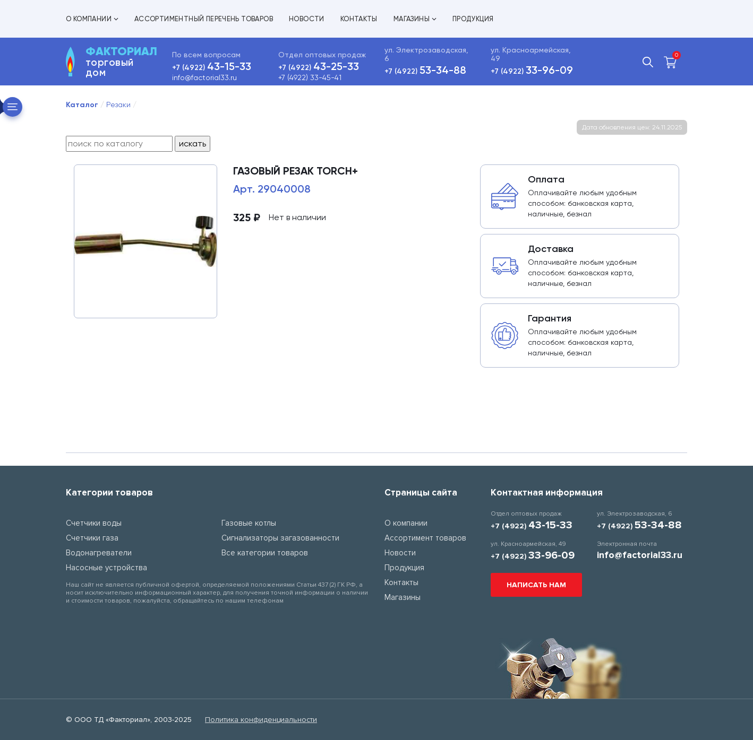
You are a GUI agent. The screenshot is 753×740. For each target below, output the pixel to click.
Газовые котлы (248, 523)
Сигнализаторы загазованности (280, 538)
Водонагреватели (99, 553)
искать (192, 143)
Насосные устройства (106, 567)
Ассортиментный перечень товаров (203, 19)
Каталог (82, 104)
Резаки (118, 104)
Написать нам (536, 584)
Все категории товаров (264, 553)
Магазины (415, 19)
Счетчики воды (94, 523)
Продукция (473, 19)
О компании (92, 19)
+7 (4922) (211, 67)
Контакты (359, 19)
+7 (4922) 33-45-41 (309, 77)
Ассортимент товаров (425, 538)
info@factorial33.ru (204, 77)
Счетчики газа (92, 538)
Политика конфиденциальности (261, 719)
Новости (306, 19)
